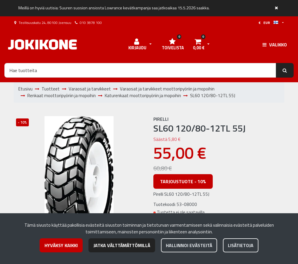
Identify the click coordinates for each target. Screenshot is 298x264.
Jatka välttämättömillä (121, 245)
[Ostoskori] (198, 44)
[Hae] (140, 70)
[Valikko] (275, 44)
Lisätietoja (240, 245)
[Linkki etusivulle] (42, 44)
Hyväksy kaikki (61, 245)
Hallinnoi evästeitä (189, 245)
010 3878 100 (91, 22)
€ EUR (268, 22)
